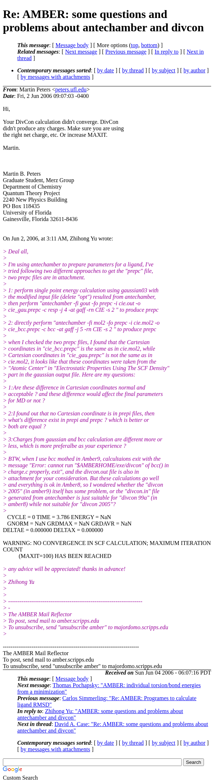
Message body (71, 45)
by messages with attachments (55, 77)
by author (194, 70)
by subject (163, 70)
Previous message (125, 52)
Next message (81, 52)
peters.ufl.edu (70, 89)
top (134, 45)
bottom (149, 45)
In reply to (167, 52)
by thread (133, 70)
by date (105, 70)
